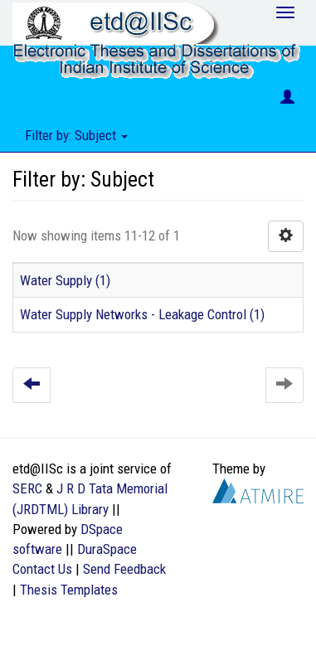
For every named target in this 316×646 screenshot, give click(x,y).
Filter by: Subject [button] (76, 135)
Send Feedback (124, 569)
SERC (27, 488)
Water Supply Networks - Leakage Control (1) (142, 314)
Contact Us (42, 569)
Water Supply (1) (65, 280)
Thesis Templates (69, 589)
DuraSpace (107, 549)
